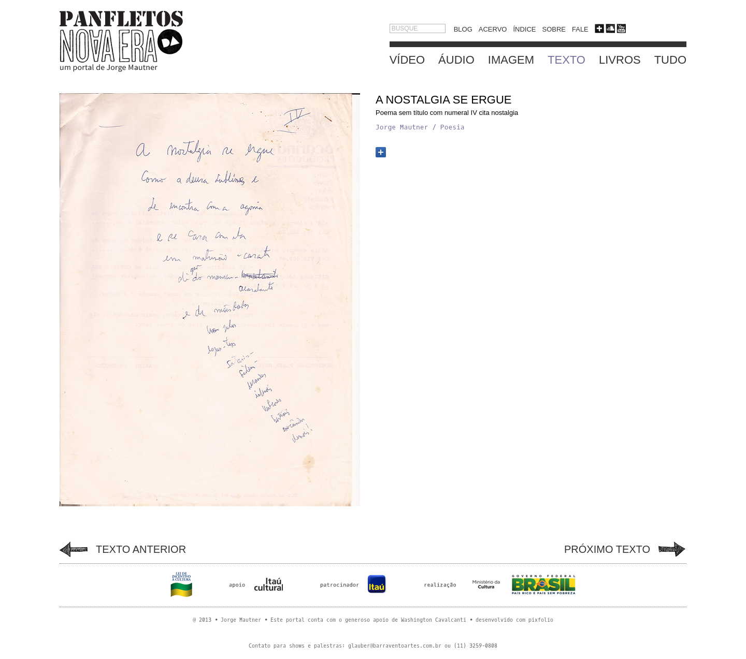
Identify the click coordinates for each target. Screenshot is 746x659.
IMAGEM (511, 59)
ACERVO (493, 29)
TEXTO (566, 59)
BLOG (463, 29)
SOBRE (554, 29)
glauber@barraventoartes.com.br (394, 645)
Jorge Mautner (402, 127)
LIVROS (620, 59)
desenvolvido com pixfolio (514, 620)
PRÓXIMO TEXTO (607, 549)
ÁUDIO (456, 59)
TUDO (670, 59)
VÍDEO (407, 59)
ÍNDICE (524, 29)
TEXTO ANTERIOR (141, 549)
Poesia (452, 127)
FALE (580, 29)
